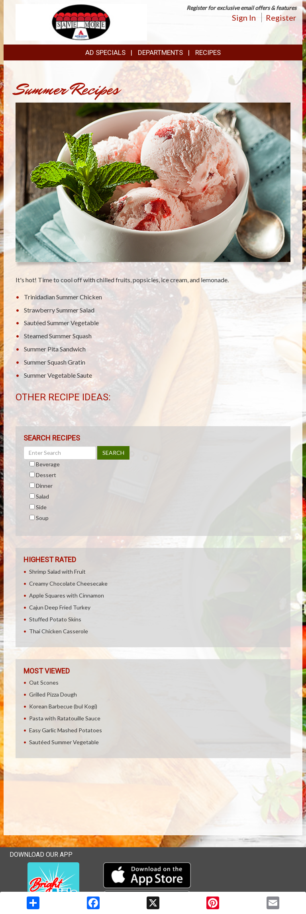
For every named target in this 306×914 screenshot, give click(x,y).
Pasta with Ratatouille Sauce (64, 718)
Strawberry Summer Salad (59, 310)
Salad (42, 496)
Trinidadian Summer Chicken (63, 297)
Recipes (208, 52)
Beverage (48, 464)
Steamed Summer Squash (58, 336)
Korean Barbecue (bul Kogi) (63, 706)
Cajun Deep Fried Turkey (59, 607)
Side (41, 507)
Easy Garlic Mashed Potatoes (65, 730)
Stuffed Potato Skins (55, 619)
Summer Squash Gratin (54, 362)
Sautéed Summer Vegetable (61, 322)
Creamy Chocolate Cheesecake (68, 583)
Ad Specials (105, 52)
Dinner (44, 485)
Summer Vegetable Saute (58, 375)
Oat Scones (44, 682)
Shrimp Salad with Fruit (57, 571)
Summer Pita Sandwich (55, 349)
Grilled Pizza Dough (53, 694)
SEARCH (113, 452)
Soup (42, 517)
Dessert (46, 475)
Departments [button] (160, 52)
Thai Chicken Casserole (58, 631)
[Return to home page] (81, 21)
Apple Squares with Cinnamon (66, 595)
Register (281, 17)
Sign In (244, 17)
